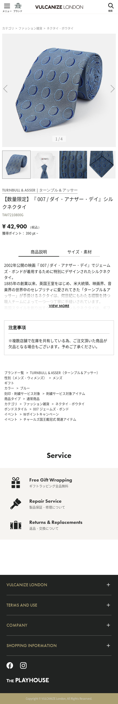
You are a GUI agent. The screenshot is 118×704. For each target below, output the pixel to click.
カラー (9, 388)
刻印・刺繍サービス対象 (22, 393)
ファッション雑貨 (30, 28)
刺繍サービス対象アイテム (65, 393)
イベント (10, 414)
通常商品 (33, 398)
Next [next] (112, 90)
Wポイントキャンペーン (41, 414)
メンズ (57, 377)
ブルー (25, 388)
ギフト (9, 383)
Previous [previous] (8, 90)
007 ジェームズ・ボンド (51, 409)
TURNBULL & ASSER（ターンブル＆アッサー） (65, 372)
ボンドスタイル (15, 409)
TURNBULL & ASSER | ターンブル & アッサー (40, 190)
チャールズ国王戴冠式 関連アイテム (49, 419)
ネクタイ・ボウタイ (60, 28)
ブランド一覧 (14, 372)
